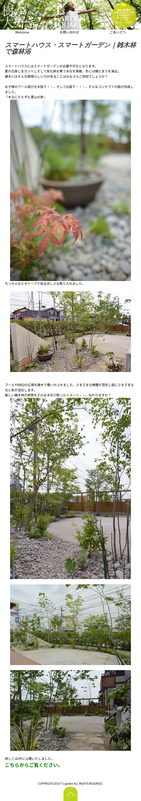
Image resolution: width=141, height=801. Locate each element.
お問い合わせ (69, 32)
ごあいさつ (118, 32)
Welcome (22, 32)
